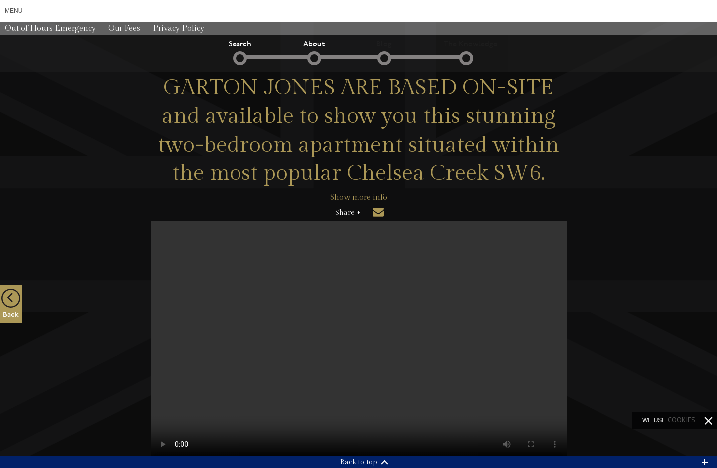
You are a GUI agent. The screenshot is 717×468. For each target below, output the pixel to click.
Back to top (358, 462)
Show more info (358, 197)
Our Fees (124, 28)
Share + (347, 213)
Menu (13, 10)
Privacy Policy (178, 28)
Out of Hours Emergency (50, 28)
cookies (681, 419)
